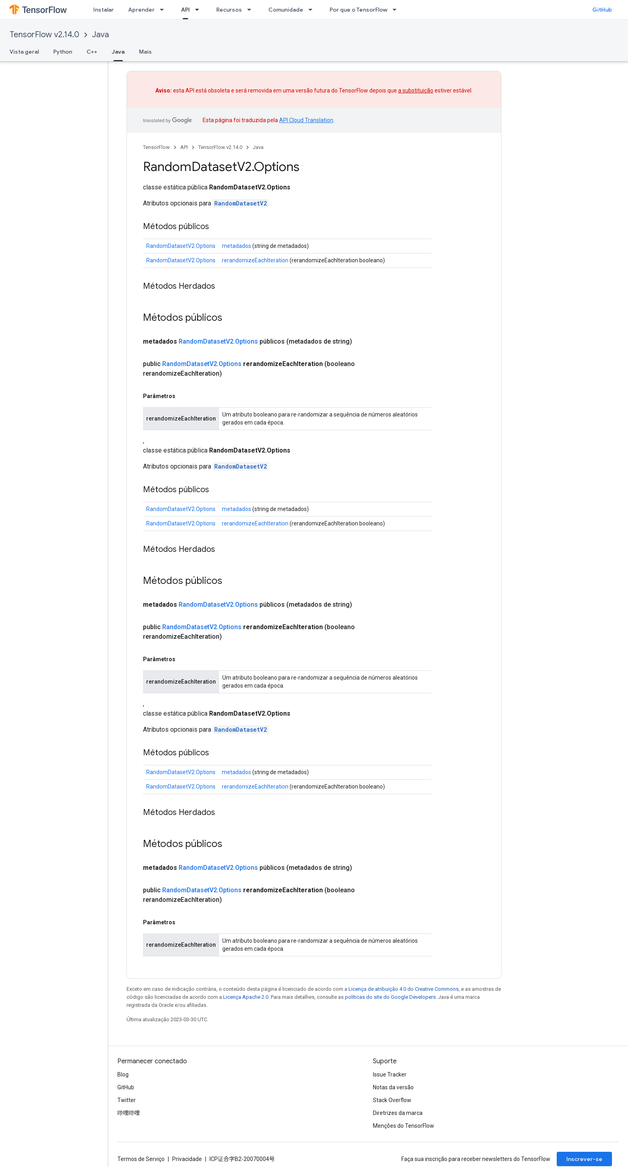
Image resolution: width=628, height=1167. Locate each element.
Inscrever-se (584, 1159)
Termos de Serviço (141, 1159)
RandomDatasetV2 (240, 203)
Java (100, 35)
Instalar (103, 9)
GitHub (602, 9)
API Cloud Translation (306, 120)
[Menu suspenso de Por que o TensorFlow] (397, 9)
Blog (123, 1074)
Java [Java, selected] (118, 51)
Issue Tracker (390, 1074)
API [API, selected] (185, 9)
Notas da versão (393, 1087)
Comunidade (285, 9)
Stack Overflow (392, 1100)
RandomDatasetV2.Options (180, 246)
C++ (92, 51)
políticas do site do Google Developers (390, 997)
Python (62, 51)
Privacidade (187, 1159)
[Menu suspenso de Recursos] (251, 9)
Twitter (126, 1100)
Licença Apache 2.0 (245, 997)
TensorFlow (156, 147)
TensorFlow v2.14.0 (44, 35)
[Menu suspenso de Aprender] (164, 9)
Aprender (141, 9)
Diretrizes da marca (398, 1113)
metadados (236, 246)
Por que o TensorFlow (358, 9)
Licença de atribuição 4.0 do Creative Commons (403, 989)
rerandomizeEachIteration (255, 260)
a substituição (415, 90)
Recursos (229, 9)
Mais (145, 51)
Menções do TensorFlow (403, 1126)
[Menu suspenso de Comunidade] (312, 9)
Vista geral (24, 51)
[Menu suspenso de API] (199, 9)
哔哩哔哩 (128, 1113)
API (184, 147)
